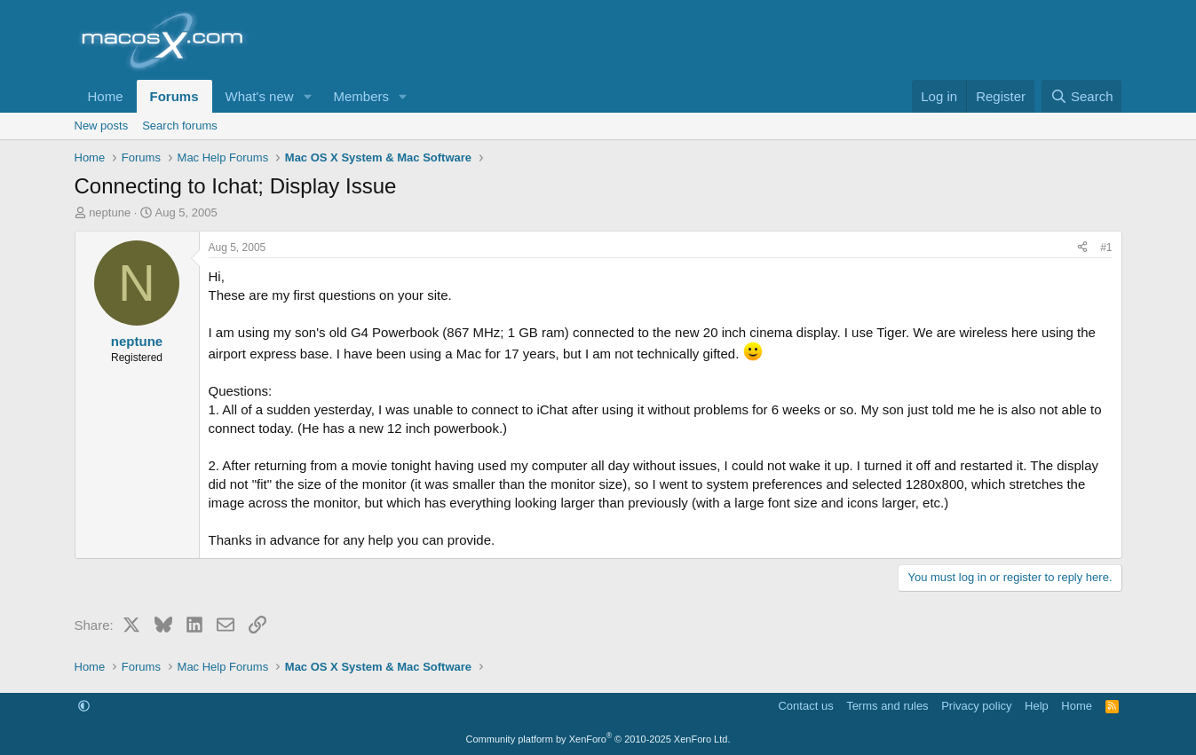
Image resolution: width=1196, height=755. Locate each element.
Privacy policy (976, 705)
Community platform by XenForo (598, 739)
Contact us (805, 705)
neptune (110, 212)
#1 (1106, 247)
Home (105, 96)
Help (1037, 705)
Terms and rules (887, 705)
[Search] (1082, 96)
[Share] (1082, 248)
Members (361, 96)
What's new (260, 96)
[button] (307, 96)
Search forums (180, 125)
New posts (102, 125)
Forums (174, 96)
